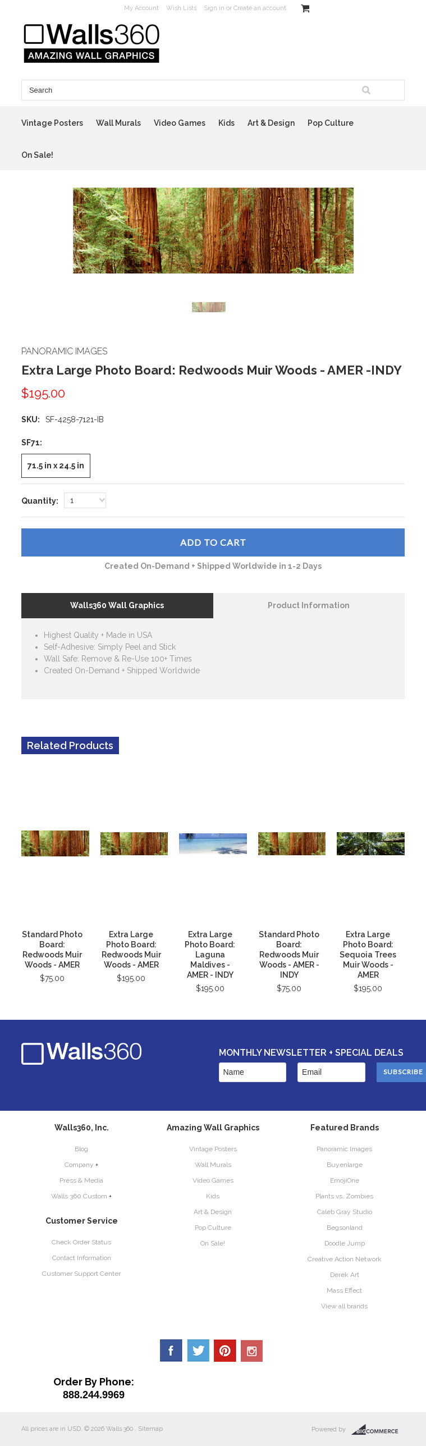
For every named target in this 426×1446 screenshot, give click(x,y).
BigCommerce (378, 1430)
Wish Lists (181, 8)
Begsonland (345, 1227)
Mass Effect (344, 1290)
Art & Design (271, 122)
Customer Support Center (81, 1274)
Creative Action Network (345, 1259)
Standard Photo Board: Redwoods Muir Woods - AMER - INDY (289, 954)
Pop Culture (331, 122)
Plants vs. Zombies (344, 1196)
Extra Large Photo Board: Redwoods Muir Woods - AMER (131, 949)
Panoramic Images (344, 1149)
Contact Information (81, 1258)
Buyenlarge (345, 1165)
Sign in (214, 8)
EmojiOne (344, 1180)
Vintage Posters (52, 122)
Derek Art (344, 1275)
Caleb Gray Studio (344, 1212)
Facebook (171, 1350)
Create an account (259, 8)
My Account (141, 8)
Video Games (179, 122)
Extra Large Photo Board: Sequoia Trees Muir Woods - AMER (368, 954)
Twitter (198, 1350)
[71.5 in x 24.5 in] (55, 466)
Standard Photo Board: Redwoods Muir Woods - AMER (52, 949)
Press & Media (81, 1180)
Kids (226, 122)
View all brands (344, 1306)
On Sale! (37, 154)
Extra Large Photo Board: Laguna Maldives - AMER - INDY (210, 954)
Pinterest (225, 1350)
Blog (81, 1149)
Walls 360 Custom (79, 1196)
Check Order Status (81, 1242)
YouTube (252, 1350)
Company (79, 1165)
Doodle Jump (344, 1243)
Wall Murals (118, 122)
